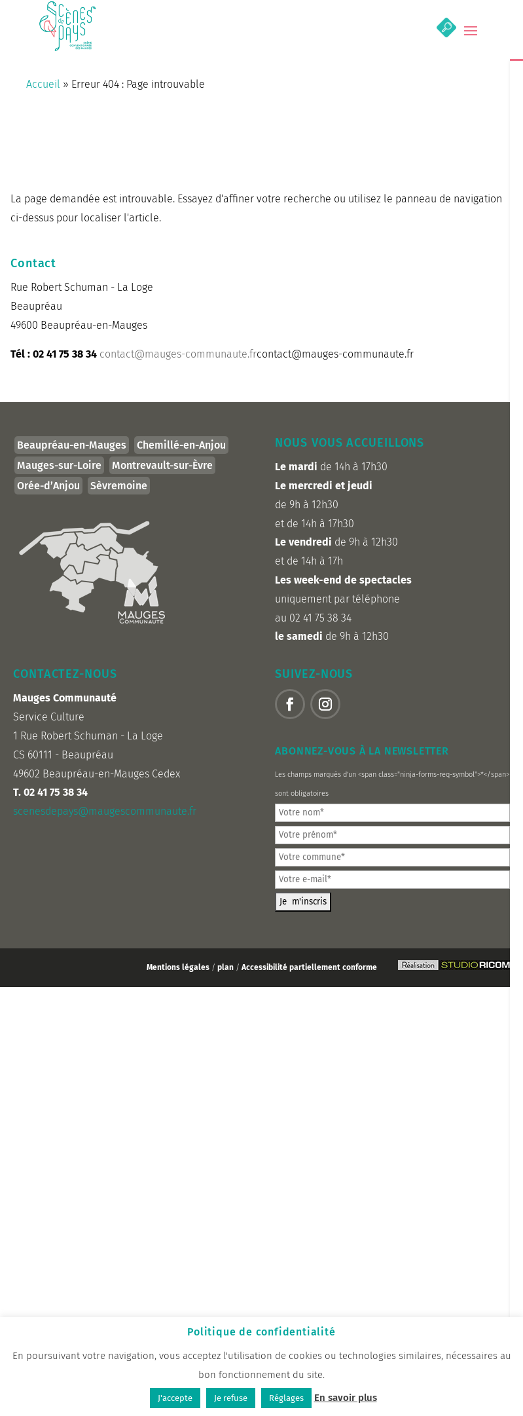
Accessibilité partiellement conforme (309, 967)
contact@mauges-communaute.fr (178, 354)
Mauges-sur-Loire (59, 465)
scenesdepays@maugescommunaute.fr (104, 811)
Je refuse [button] (230, 1398)
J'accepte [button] (175, 1398)
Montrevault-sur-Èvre (162, 465)
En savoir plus (345, 1398)
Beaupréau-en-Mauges (71, 445)
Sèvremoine (118, 485)
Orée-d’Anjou (48, 485)
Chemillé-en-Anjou (181, 445)
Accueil (43, 84)
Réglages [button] (286, 1398)
